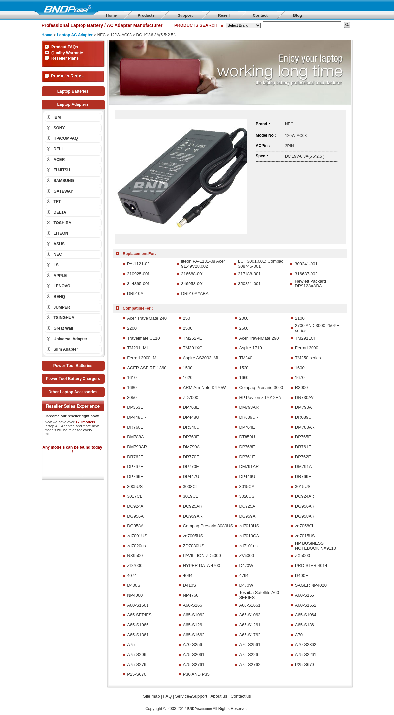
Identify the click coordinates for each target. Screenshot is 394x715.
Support (185, 15)
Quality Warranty (67, 53)
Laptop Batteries (73, 91)
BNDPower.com (199, 709)
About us (219, 696)
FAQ (167, 696)
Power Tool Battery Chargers (73, 378)
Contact (260, 15)
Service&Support (191, 696)
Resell (224, 15)
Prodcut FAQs (64, 47)
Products (146, 15)
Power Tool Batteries (72, 365)
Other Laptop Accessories (73, 392)
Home (111, 15)
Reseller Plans (65, 58)
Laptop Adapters (73, 104)
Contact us (241, 696)
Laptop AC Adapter (75, 35)
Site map (151, 696)
